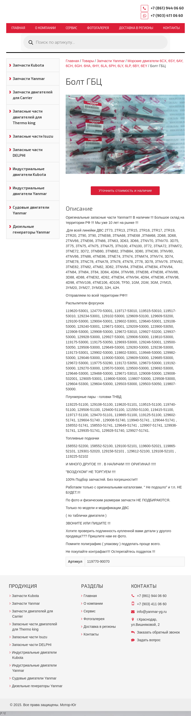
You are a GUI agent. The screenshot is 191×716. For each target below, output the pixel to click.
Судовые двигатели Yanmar (31, 210)
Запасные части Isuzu (33, 136)
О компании (45, 28)
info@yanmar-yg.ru (152, 612)
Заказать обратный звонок (158, 632)
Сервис (71, 28)
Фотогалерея (98, 28)
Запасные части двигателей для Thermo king (28, 117)
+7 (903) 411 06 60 (167, 15)
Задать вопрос (149, 640)
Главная (18, 28)
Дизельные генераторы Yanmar (31, 229)
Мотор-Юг (68, 705)
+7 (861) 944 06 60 (167, 8)
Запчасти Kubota (28, 65)
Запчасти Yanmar (29, 78)
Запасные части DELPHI (28, 152)
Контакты (171, 28)
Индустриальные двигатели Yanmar (30, 191)
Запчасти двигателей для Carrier (32, 95)
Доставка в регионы (136, 28)
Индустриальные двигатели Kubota (29, 171)
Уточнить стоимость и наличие (125, 190)
